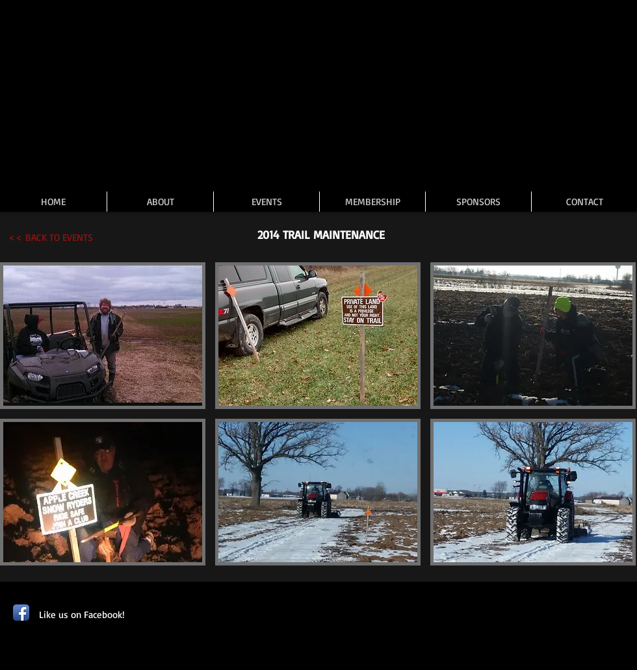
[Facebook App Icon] (21, 612)
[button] (102, 335)
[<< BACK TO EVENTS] (50, 237)
